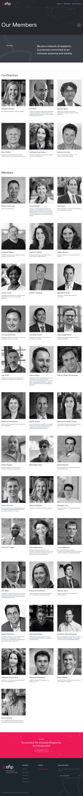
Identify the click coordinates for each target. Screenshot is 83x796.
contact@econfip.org (43, 769)
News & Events (26, 781)
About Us (24, 769)
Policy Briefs (67, 4)
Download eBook (40, 750)
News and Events (76, 4)
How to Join (25, 775)
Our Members (25, 772)
